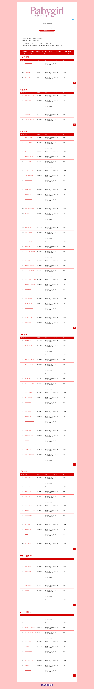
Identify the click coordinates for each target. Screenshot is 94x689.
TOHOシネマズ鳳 (27, 486)
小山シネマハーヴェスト (28, 317)
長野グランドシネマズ (28, 345)
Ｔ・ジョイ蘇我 (27, 260)
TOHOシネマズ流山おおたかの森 (30, 284)
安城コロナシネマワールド (29, 397)
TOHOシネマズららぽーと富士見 (30, 251)
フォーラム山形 (27, 109)
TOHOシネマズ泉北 (28, 491)
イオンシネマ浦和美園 (28, 241)
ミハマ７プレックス (28, 670)
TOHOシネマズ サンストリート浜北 (30, 444)
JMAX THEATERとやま (28, 354)
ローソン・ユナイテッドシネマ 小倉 (30, 632)
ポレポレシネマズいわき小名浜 (29, 119)
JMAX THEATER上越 (28, 340)
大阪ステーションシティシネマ (29, 477)
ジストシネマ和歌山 (28, 543)
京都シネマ (26, 534)
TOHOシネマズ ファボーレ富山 (29, 359)
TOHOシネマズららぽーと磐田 (29, 454)
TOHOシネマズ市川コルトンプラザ (30, 279)
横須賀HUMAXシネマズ (28, 227)
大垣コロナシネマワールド (29, 430)
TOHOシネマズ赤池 (28, 402)
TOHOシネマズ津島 (28, 416)
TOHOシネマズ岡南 (28, 566)
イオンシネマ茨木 (27, 496)
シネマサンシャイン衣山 (28, 599)
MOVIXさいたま (27, 246)
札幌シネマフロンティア (28, 63)
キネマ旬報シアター (28, 289)
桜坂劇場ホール (27, 665)
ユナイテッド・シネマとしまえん (30, 170)
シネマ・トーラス (27, 77)
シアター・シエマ (27, 646)
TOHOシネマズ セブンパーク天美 (30, 510)
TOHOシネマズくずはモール (29, 505)
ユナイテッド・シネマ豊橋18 (29, 383)
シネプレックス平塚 (28, 222)
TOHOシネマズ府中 (28, 194)
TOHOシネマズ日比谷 (28, 142)
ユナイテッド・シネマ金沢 (29, 364)
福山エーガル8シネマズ (28, 580)
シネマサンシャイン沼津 (28, 449)
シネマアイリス (27, 72)
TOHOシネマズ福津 (28, 641)
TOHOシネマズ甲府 (28, 322)
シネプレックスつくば (28, 303)
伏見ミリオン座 (27, 378)
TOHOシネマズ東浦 (28, 411)
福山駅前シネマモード (28, 585)
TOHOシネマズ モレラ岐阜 (29, 435)
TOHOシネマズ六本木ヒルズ (29, 156)
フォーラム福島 (27, 114)
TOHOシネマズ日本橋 (28, 137)
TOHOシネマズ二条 (28, 529)
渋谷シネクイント (27, 151)
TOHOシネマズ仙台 (28, 100)
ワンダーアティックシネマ (29, 660)
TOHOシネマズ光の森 (28, 651)
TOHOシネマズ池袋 (28, 161)
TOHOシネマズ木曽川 (28, 392)
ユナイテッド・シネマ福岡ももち (30, 627)
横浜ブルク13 (27, 213)
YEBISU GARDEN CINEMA (29, 175)
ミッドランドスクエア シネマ (29, 373)
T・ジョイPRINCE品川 (28, 180)
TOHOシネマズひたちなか (29, 308)
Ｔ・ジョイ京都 (27, 524)
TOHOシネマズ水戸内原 (28, 298)
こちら (55, 45)
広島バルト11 (27, 590)
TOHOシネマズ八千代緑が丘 (29, 270)
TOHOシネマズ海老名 (28, 232)
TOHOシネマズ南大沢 (28, 199)
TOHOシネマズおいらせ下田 (29, 95)
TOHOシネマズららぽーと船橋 (29, 265)
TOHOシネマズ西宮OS (28, 515)
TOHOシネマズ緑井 (28, 571)
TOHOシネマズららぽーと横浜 (29, 208)
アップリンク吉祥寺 (28, 189)
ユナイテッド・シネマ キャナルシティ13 (31, 622)
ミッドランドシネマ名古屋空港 (29, 421)
